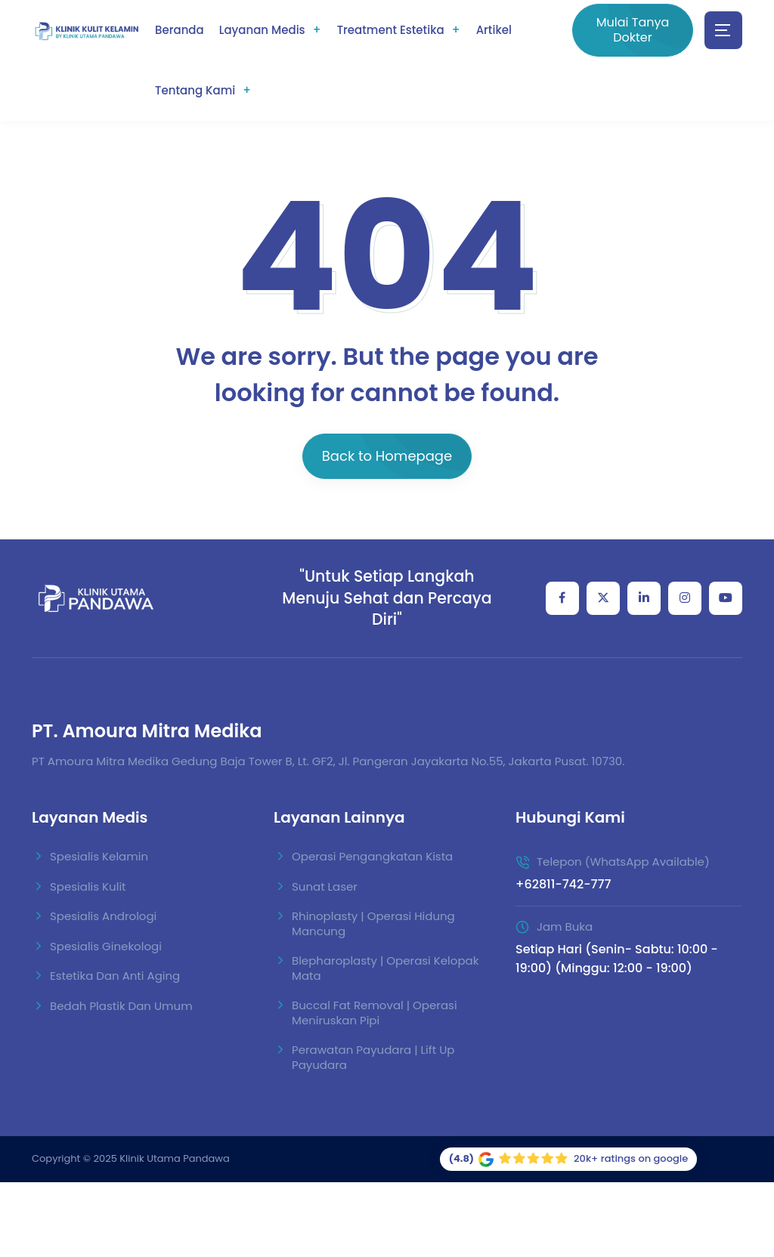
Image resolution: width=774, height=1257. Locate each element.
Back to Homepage (387, 455)
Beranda (179, 30)
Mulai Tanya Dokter (633, 30)
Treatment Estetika (390, 30)
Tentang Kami (195, 90)
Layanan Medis (262, 30)
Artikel (494, 30)
